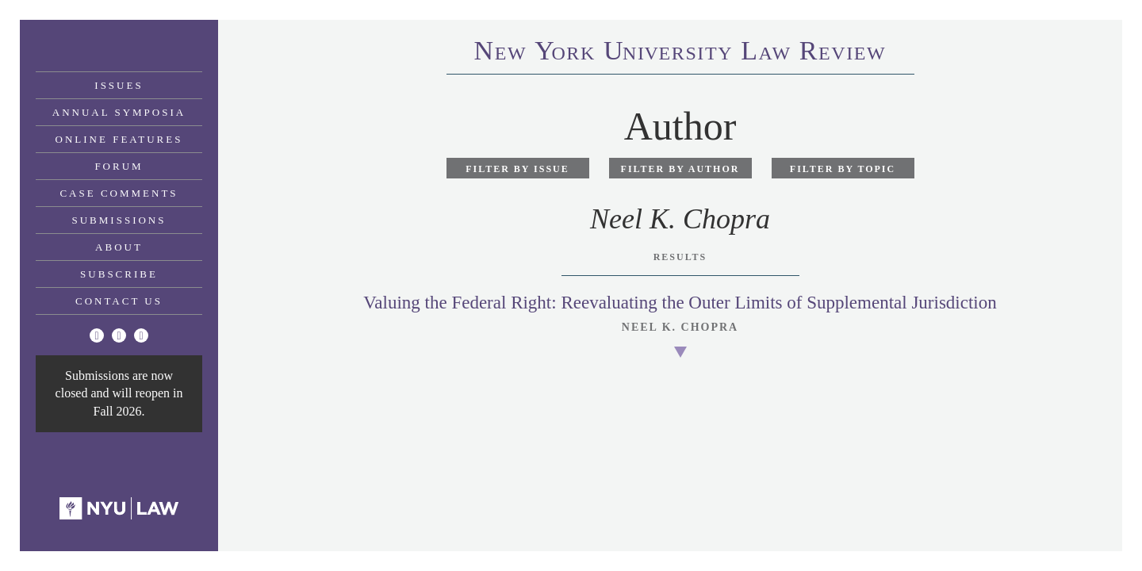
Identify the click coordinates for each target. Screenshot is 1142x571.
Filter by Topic (842, 168)
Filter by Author (680, 168)
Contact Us (119, 301)
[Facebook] (119, 335)
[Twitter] (97, 335)
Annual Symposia (119, 112)
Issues (118, 85)
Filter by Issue (517, 168)
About (119, 247)
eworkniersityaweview (680, 53)
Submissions (119, 220)
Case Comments (118, 193)
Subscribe (119, 274)
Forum (118, 166)
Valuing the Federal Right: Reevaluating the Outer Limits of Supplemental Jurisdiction (679, 302)
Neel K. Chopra (680, 327)
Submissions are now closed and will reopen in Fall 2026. (119, 393)
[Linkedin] (141, 335)
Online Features (119, 139)
